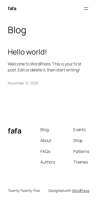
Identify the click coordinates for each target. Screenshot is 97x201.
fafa (12, 8)
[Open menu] (86, 8)
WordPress (80, 190)
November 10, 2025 (23, 83)
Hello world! (27, 52)
